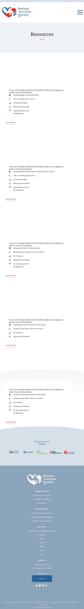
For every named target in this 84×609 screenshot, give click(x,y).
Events (42, 539)
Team (42, 554)
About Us (42, 550)
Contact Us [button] (42, 579)
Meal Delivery (42, 503)
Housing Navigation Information (42, 517)
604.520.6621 (42, 574)
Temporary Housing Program (42, 521)
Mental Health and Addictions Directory (42, 531)
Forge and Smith (47, 607)
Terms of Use (42, 605)
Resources (42, 535)
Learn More (11, 122)
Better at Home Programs (42, 495)
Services (42, 543)
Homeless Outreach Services (42, 513)
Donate (42, 546)
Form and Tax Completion (42, 499)
